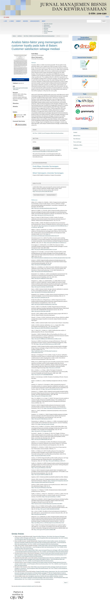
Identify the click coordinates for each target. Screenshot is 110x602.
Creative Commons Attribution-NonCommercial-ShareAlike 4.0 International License (47, 150)
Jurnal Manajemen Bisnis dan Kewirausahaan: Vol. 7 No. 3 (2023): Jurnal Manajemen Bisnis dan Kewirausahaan (41, 574)
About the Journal (48, 24)
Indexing (46, 30)
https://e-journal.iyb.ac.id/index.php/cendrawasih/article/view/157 (45, 234)
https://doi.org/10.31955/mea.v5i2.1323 (44, 215)
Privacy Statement (48, 31)
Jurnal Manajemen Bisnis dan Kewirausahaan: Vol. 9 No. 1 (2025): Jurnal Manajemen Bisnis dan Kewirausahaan (40, 560)
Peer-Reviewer (76, 138)
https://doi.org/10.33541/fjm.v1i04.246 (40, 311)
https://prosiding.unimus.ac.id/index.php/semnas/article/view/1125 (47, 522)
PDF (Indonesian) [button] (20, 79)
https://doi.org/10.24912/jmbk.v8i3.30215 (43, 191)
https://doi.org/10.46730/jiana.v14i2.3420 (41, 487)
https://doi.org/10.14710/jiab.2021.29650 (41, 396)
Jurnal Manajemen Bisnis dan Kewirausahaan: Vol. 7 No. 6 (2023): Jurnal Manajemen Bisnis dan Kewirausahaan (41, 551)
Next (65, 582)
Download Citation (51, 195)
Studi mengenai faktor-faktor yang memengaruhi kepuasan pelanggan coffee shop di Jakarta (46, 550)
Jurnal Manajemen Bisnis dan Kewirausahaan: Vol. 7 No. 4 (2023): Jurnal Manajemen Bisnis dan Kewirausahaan (41, 555)
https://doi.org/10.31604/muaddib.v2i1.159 (41, 474)
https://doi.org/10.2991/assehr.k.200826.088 (44, 529)
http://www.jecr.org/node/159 (38, 514)
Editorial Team (47, 27)
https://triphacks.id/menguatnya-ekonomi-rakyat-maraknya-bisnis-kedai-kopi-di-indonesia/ (49, 481)
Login (107, 16)
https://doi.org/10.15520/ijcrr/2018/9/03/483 (42, 287)
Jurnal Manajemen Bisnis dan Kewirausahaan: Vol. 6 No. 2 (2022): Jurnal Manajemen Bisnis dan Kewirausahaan (40, 543)
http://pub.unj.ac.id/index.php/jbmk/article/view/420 (44, 208)
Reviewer (46, 28)
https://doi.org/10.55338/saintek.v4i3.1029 (41, 439)
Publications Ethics (77, 145)
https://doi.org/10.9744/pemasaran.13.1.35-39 (55, 408)
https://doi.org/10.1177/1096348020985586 (42, 374)
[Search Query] (94, 21)
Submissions (47, 25)
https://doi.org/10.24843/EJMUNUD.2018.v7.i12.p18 (44, 249)
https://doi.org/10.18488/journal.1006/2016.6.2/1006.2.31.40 (46, 338)
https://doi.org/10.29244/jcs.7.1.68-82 (51, 496)
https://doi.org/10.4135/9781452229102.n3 (41, 271)
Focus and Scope (77, 142)
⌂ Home (11, 21)
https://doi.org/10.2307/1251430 (46, 424)
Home (14, 36)
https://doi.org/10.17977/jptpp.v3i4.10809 (41, 431)
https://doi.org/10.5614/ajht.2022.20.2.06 (52, 389)
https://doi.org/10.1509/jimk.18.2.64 (40, 297)
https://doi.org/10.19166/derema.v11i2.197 (41, 419)
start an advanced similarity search (26, 586)
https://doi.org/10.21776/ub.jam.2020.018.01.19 (43, 292)
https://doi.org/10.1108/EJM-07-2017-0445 (41, 278)
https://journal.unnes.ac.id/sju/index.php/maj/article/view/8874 (46, 503)
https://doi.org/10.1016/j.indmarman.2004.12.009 (48, 344)
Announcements (34, 21)
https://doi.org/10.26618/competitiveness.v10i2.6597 (44, 304)
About (43, 21)
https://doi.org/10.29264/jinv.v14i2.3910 (41, 467)
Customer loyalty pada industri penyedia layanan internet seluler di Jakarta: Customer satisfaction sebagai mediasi (41, 553)
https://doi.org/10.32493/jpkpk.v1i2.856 (41, 264)
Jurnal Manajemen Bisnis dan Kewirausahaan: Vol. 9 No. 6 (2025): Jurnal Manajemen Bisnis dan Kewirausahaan (41, 578)
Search (103, 21)
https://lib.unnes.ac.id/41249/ (53, 367)
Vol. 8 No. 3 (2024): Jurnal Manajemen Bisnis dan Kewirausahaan (39, 36)
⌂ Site (5, 21)
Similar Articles (18, 534)
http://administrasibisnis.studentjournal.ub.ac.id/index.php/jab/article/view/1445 (50, 258)
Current (18, 21)
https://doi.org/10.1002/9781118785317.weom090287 (44, 328)
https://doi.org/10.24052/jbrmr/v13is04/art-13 (55, 242)
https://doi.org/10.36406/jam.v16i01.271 (55, 461)
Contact (45, 33)
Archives (25, 21)
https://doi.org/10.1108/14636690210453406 (48, 509)
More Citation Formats (39, 195)
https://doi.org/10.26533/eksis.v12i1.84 (40, 455)
